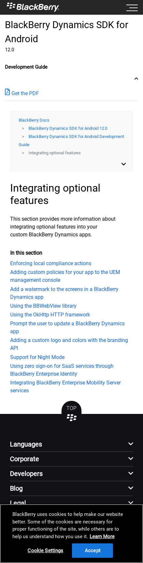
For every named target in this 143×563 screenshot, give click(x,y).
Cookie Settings (45, 551)
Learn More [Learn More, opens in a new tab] (102, 536)
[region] (71, 533)
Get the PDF (22, 93)
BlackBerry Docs (34, 120)
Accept (92, 551)
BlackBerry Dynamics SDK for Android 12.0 (67, 128)
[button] (71, 446)
